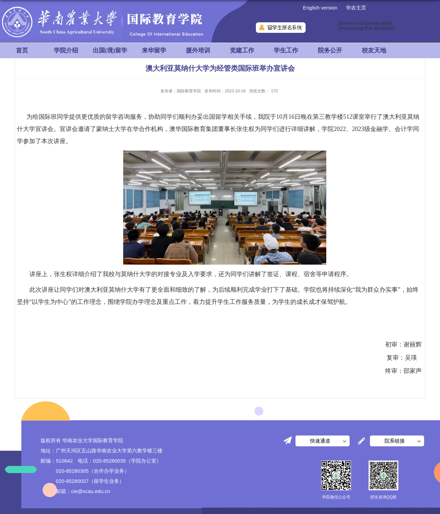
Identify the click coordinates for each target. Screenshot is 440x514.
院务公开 (330, 50)
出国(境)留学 (110, 50)
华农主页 (356, 7)
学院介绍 (66, 50)
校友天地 (374, 50)
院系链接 (394, 441)
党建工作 (242, 50)
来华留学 (154, 50)
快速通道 (320, 441)
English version (320, 7)
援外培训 (198, 50)
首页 (22, 50)
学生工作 (286, 50)
